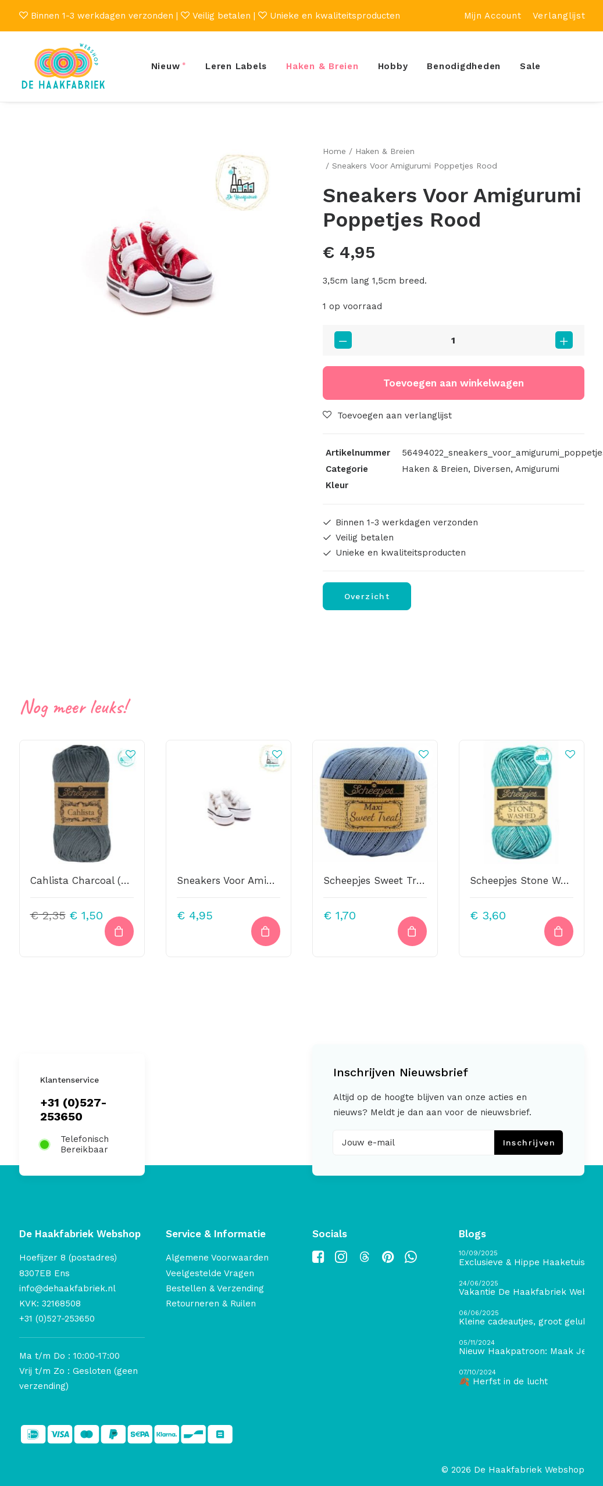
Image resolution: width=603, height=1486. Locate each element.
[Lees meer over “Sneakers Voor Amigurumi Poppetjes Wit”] (265, 931)
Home (334, 151)
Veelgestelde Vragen (210, 1273)
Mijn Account (493, 15)
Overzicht (367, 596)
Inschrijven (529, 1142)
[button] (150, 275)
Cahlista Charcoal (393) (86, 880)
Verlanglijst (559, 15)
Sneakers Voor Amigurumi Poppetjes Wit (273, 880)
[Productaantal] (453, 339)
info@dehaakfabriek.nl (67, 1288)
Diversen (492, 468)
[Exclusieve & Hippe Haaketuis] (521, 1258)
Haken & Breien (322, 66)
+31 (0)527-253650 (73, 1109)
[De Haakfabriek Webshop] (63, 66)
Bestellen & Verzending (215, 1288)
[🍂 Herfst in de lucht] (521, 1377)
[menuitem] (493, 15)
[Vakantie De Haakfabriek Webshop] (521, 1288)
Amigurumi (537, 468)
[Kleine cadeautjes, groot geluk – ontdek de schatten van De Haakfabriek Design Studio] (521, 1318)
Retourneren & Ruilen (211, 1303)
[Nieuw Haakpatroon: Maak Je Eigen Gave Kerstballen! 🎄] (521, 1348)
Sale (530, 66)
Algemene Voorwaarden (217, 1257)
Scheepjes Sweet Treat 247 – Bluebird (413, 880)
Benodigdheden (464, 66)
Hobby (393, 66)
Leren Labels (236, 66)
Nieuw (165, 66)
